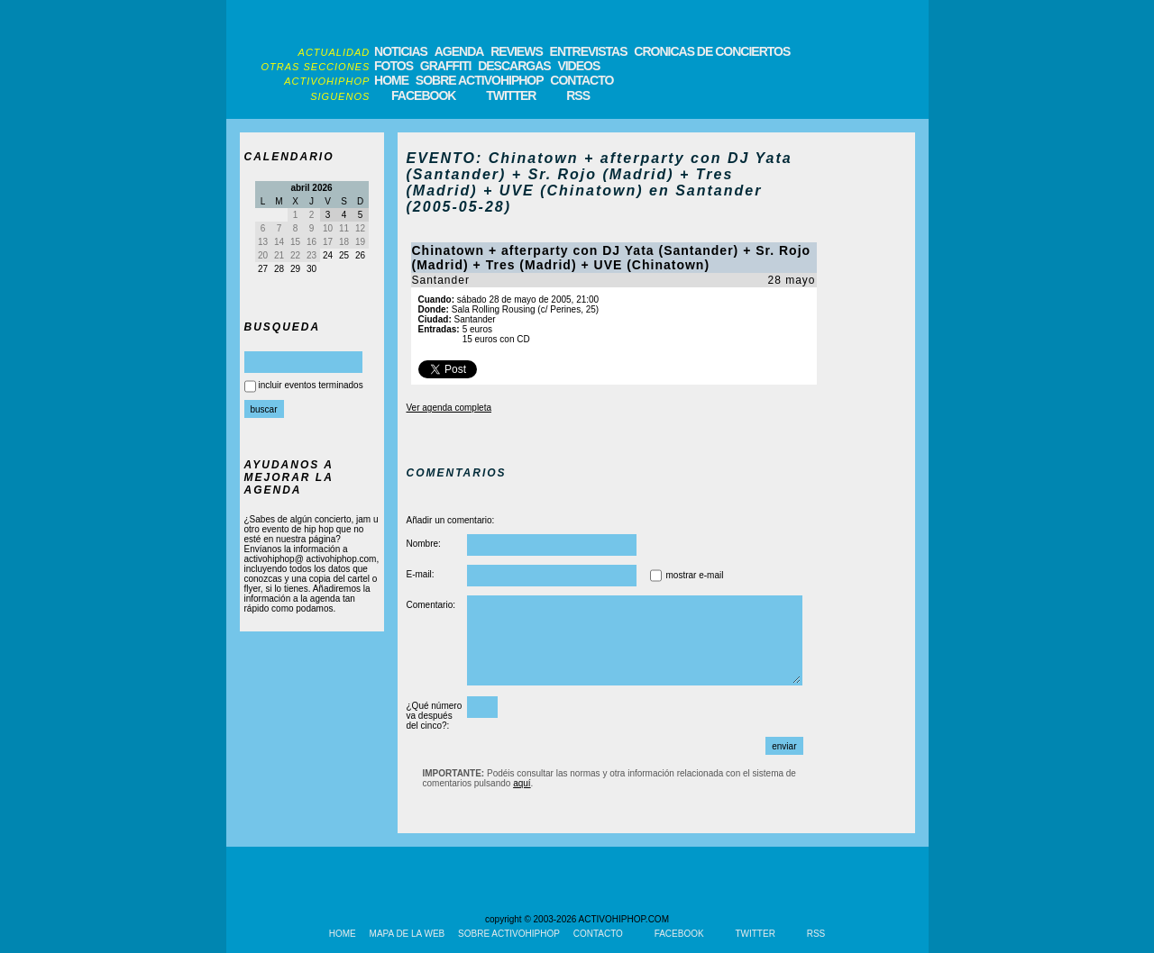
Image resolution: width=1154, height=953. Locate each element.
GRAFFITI (446, 66)
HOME (391, 80)
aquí (521, 783)
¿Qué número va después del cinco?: (435, 716)
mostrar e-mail (695, 575)
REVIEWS (516, 51)
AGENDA (459, 51)
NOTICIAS (400, 51)
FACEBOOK (423, 95)
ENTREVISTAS (588, 51)
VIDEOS (578, 66)
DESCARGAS (514, 66)
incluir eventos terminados (311, 385)
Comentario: (431, 605)
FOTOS (393, 66)
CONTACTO (581, 80)
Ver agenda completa (449, 408)
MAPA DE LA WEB (407, 934)
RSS (578, 95)
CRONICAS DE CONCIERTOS (712, 51)
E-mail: (421, 574)
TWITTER (511, 95)
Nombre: (424, 544)
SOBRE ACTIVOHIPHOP (480, 80)
